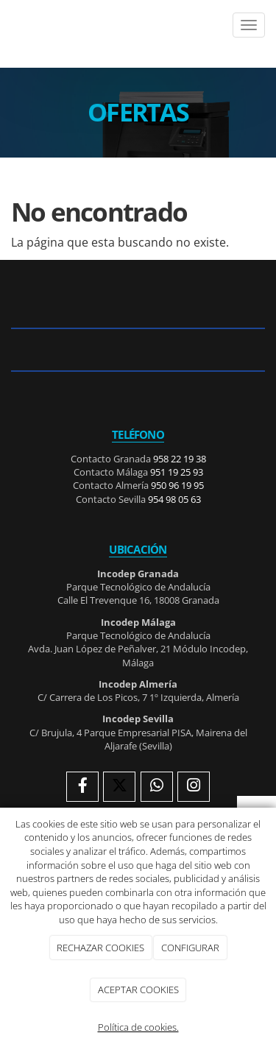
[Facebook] (82, 787)
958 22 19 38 (179, 458)
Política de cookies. (138, 1027)
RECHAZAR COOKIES (100, 947)
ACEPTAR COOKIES (138, 989)
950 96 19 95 (177, 485)
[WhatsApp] (157, 787)
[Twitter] (119, 787)
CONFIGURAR (190, 947)
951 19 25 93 (176, 472)
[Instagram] (193, 787)
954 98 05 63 (174, 499)
